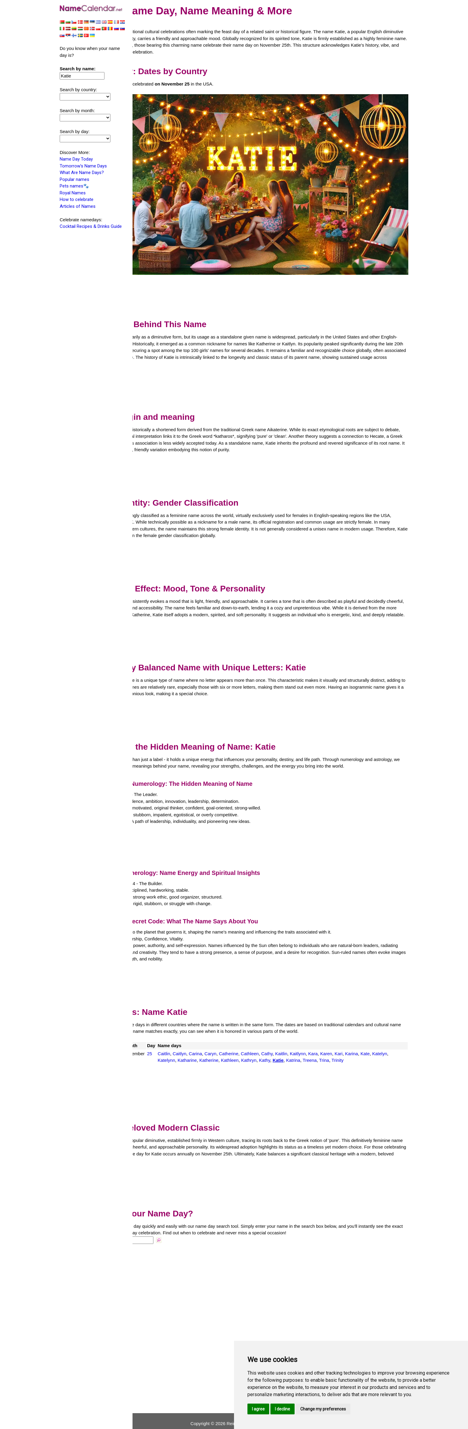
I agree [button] (258, 1409)
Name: (144, 1234)
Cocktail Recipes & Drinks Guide (91, 227)
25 (194, 1041)
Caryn (255, 1041)
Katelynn (240, 1047)
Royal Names (73, 193)
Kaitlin (326, 1041)
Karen (371, 1041)
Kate (207, 1047)
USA (148, 1041)
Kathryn (322, 1047)
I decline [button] (282, 1409)
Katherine (282, 1047)
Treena (383, 1047)
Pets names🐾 (74, 186)
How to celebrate (76, 200)
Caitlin (208, 1041)
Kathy (338, 1047)
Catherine (273, 1041)
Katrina (367, 1047)
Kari (383, 1041)
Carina (240, 1041)
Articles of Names (78, 207)
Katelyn (221, 1047)
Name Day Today (76, 159)
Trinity (208, 1054)
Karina (396, 1041)
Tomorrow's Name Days (83, 166)
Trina (398, 1047)
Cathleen (295, 1041)
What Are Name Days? (82, 173)
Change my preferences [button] (323, 1409)
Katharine (260, 1047)
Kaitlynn (342, 1041)
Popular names (74, 180)
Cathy (311, 1041)
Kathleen (303, 1047)
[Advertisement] (272, 269)
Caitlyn (224, 1041)
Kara (357, 1041)
